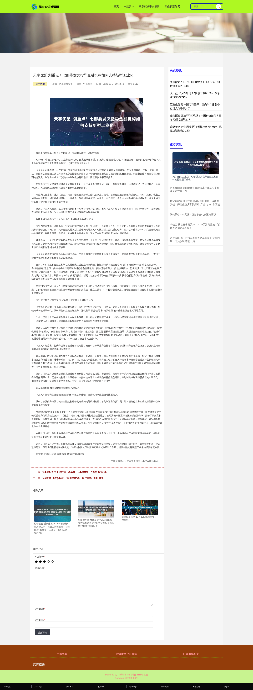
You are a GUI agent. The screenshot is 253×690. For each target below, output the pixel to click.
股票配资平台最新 (149, 6)
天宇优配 (40, 84)
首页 (116, 6)
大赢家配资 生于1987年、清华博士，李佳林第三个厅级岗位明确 (74, 472)
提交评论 (42, 632)
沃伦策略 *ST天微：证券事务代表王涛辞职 (193, 214)
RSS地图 (132, 674)
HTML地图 (142, 674)
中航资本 (129, 6)
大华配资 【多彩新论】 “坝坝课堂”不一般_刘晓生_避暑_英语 (73, 478)
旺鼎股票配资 (172, 6)
